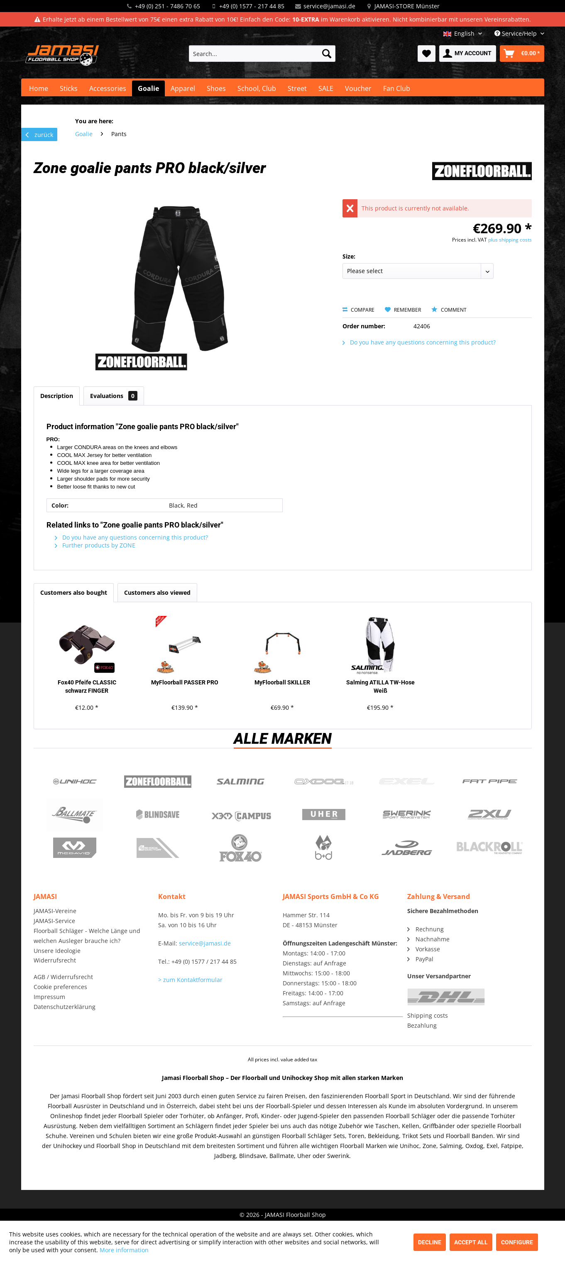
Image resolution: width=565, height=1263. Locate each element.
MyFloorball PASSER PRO (184, 682)
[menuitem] (262, 53)
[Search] (326, 53)
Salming (240, 781)
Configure (517, 1242)
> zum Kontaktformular (190, 980)
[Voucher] (358, 88)
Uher (323, 814)
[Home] (38, 88)
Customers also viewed (157, 592)
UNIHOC (75, 781)
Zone (157, 781)
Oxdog (323, 781)
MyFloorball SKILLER (282, 682)
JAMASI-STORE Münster (407, 6)
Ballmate (75, 814)
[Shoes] (216, 88)
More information (124, 1250)
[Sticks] (68, 88)
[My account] (467, 53)
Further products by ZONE (95, 545)
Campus (240, 814)
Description (56, 396)
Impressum (49, 997)
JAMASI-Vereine (55, 911)
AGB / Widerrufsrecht (63, 977)
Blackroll (489, 848)
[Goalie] (148, 88)
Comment (449, 309)
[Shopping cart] (522, 53)
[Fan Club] (396, 88)
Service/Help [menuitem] (516, 33)
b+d (323, 848)
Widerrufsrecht (55, 960)
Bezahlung (422, 1025)
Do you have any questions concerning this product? (419, 342)
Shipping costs (427, 1015)
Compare (358, 309)
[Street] (297, 88)
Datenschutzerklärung (64, 1007)
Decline (429, 1242)
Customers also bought (73, 592)
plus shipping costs (510, 239)
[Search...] (262, 53)
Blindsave (157, 814)
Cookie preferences (60, 987)
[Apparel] (183, 88)
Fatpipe (489, 781)
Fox (240, 848)
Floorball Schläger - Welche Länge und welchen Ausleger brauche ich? (87, 936)
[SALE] (326, 88)
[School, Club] (257, 88)
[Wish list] (426, 53)
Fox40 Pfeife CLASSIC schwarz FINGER (87, 686)
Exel (406, 781)
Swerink (406, 814)
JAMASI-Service (54, 921)
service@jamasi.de (329, 6)
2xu (489, 814)
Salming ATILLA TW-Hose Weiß (380, 686)
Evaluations (113, 396)
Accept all (471, 1242)
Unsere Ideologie (57, 951)
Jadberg (406, 848)
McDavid (75, 848)
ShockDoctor (157, 848)
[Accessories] (107, 88)
